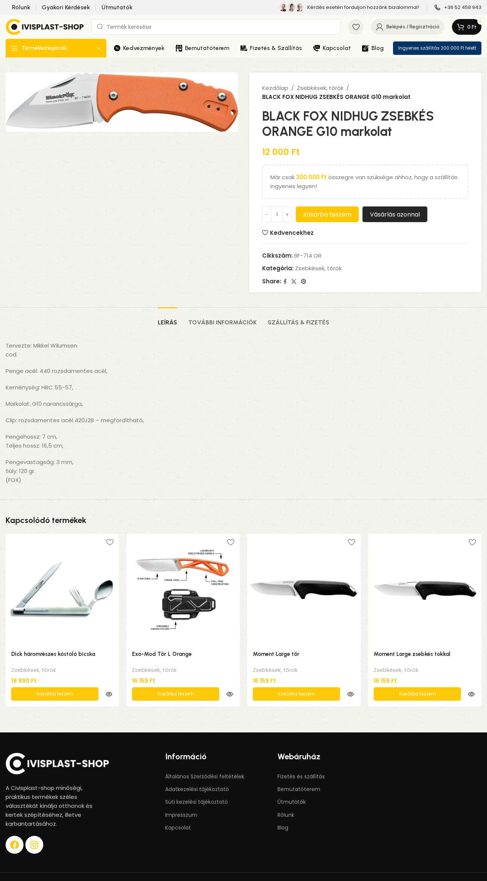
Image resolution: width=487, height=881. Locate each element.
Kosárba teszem (327, 214)
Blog (282, 812)
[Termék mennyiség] (277, 214)
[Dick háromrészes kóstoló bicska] (62, 590)
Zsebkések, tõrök (320, 88)
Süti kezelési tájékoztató (196, 786)
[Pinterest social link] (303, 282)
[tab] (167, 318)
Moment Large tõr (276, 654)
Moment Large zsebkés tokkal (412, 654)
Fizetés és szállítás (301, 761)
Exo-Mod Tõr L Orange (162, 654)
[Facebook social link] (285, 282)
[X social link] (294, 282)
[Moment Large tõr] (304, 590)
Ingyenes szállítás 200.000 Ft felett (437, 48)
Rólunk (285, 799)
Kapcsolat (178, 812)
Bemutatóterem (298, 773)
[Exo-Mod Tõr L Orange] (183, 590)
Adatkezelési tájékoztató (197, 773)
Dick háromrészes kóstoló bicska (53, 654)
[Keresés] (215, 27)
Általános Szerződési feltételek (204, 761)
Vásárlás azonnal (395, 214)
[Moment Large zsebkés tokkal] (424, 590)
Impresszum (181, 799)
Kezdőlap (275, 88)
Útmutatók (291, 786)
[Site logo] (45, 26)
